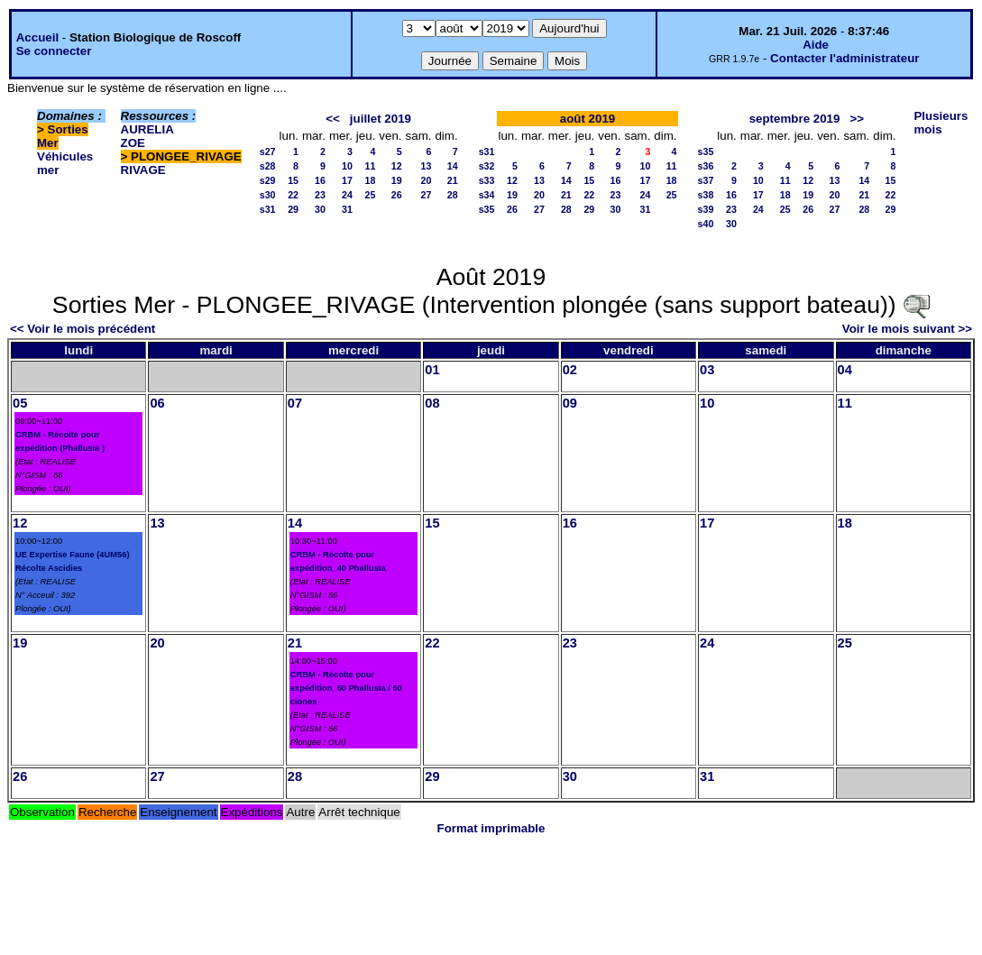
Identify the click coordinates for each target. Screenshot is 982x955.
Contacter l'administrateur (844, 58)
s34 (487, 194)
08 (432, 403)
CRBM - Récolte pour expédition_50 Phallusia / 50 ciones (346, 688)
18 (370, 180)
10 (347, 166)
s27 (268, 151)
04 (845, 370)
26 (396, 194)
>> (857, 118)
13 (426, 166)
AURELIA (147, 129)
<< (333, 118)
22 (293, 194)
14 (452, 166)
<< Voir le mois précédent (82, 328)
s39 (706, 209)
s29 (268, 180)
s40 (706, 223)
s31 (268, 209)
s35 (487, 209)
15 (293, 180)
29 (293, 209)
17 (347, 180)
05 (20, 403)
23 (320, 194)
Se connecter (54, 51)
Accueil (37, 37)
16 (320, 180)
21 (452, 180)
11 (370, 166)
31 (347, 209)
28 (452, 194)
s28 (268, 166)
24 (347, 194)
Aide (816, 44)
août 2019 (588, 118)
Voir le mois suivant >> (907, 328)
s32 (487, 166)
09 (570, 403)
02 (570, 370)
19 (396, 180)
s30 (268, 194)
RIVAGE (143, 170)
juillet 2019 (380, 118)
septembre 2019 (794, 118)
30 (320, 209)
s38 (706, 194)
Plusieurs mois (940, 122)
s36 (706, 166)
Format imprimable (491, 828)
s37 (706, 180)
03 (707, 370)
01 (432, 370)
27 (426, 194)
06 (157, 403)
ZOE (133, 143)
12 (396, 166)
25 (370, 194)
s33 (487, 180)
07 (295, 403)
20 (426, 180)
